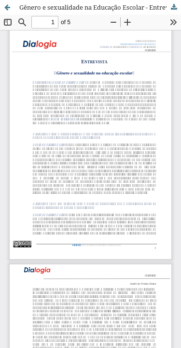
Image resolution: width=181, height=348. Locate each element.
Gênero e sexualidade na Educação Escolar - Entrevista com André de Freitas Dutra (100, 7)
